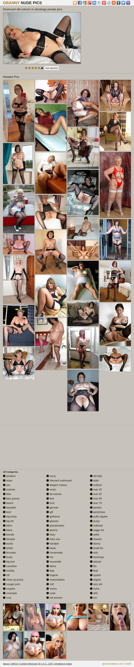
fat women (54, 494)
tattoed (95, 561)
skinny (95, 543)
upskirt (95, 575)
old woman (54, 597)
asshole (9, 489)
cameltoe (10, 566)
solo (94, 552)
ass (6, 485)
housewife (53, 561)
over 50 (96, 494)
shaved (96, 539)
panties (96, 507)
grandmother (55, 525)
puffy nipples (99, 516)
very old (96, 584)
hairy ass (53, 539)
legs (50, 570)
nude (50, 593)
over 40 (96, 489)
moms (51, 588)
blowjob (9, 539)
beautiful (9, 507)
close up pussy (13, 579)
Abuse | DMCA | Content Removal (20, 663)
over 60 (96, 498)
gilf (49, 512)
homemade (54, 552)
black (7, 530)
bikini (7, 525)
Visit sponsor (51, 68)
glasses (52, 521)
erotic (51, 489)
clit (6, 575)
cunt (7, 597)
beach (8, 503)
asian (7, 480)
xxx (93, 597)
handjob (52, 543)
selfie (94, 534)
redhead (96, 525)
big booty (10, 516)
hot (49, 557)
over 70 (96, 503)
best (7, 512)
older (94, 480)
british (8, 548)
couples (9, 588)
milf (50, 584)
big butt (9, 561)
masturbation (55, 579)
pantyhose (97, 512)
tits (93, 566)
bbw (7, 494)
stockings (97, 557)
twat (94, 570)
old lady (96, 476)
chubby (9, 570)
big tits (8, 521)
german (52, 507)
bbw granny (11, 498)
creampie (10, 593)
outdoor (96, 485)
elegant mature (56, 485)
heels (51, 548)
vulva (94, 588)
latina (51, 566)
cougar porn (11, 584)
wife (94, 593)
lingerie (52, 575)
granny (51, 530)
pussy (95, 521)
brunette (9, 552)
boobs (8, 543)
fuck (50, 503)
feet (50, 498)
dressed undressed (59, 480)
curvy (51, 476)
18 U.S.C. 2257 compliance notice (55, 663)
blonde (8, 534)
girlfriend (53, 516)
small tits (96, 548)
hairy (50, 534)
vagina (95, 579)
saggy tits (97, 530)
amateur (9, 476)
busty (7, 557)
